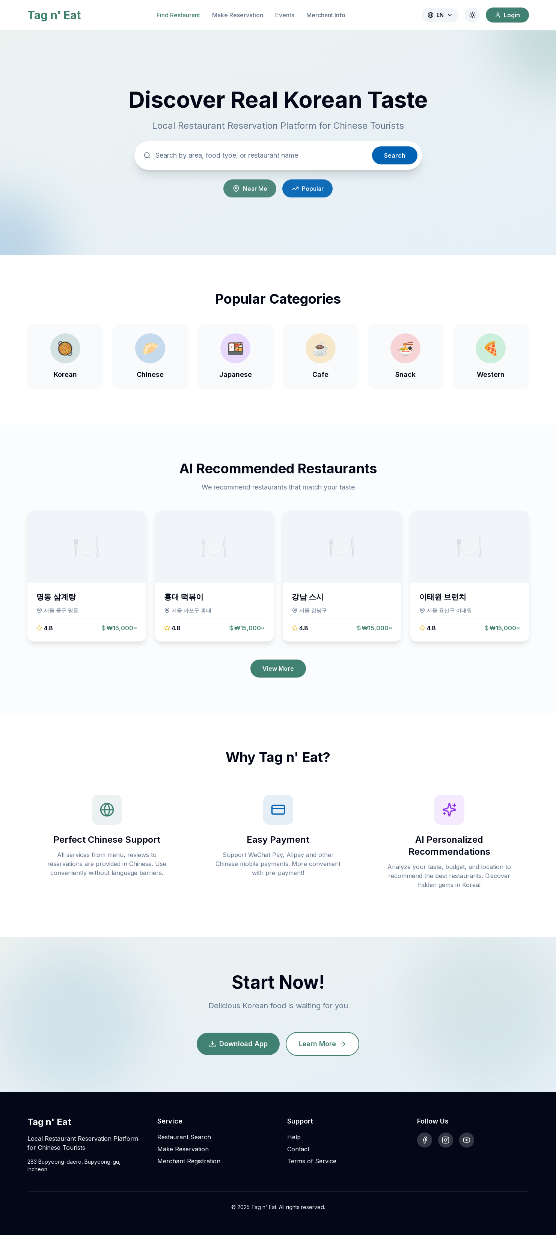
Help (294, 1137)
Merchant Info (325, 15)
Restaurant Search (184, 1137)
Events (284, 15)
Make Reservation (237, 15)
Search (394, 157)
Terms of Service (311, 1161)
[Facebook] (424, 1140)
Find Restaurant (178, 15)
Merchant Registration (188, 1161)
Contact (298, 1149)
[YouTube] (466, 1140)
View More (278, 668)
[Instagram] (445, 1140)
